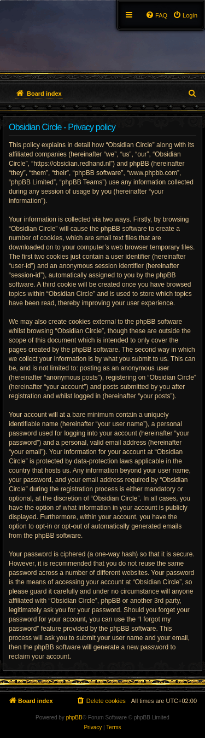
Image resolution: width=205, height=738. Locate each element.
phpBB (74, 717)
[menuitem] (185, 15)
